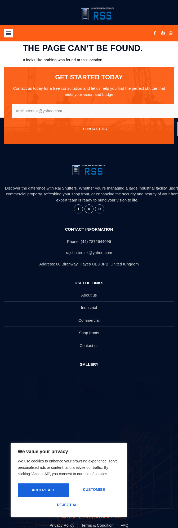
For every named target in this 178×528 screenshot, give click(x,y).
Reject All (93, 491)
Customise (42, 491)
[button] (8, 33)
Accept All (69, 505)
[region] (69, 481)
